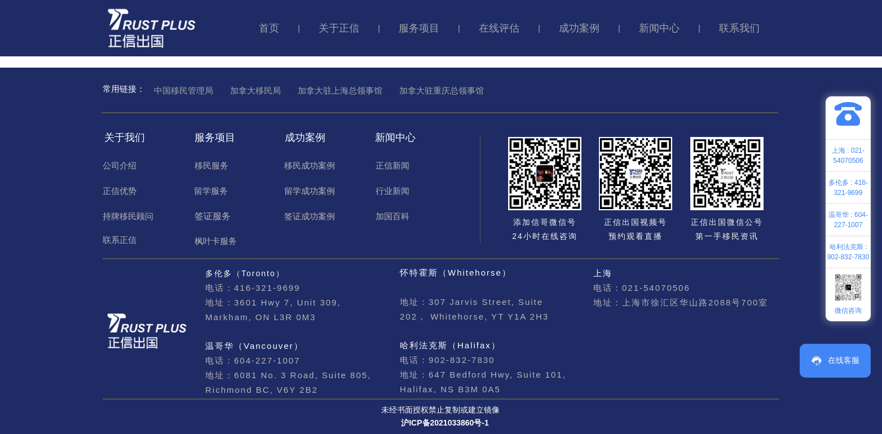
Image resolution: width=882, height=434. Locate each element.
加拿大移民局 (255, 90)
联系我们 (739, 28)
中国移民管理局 (183, 90)
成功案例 (579, 28)
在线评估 (499, 28)
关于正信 (339, 28)
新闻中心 (659, 28)
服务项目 (419, 28)
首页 (269, 28)
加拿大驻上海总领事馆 (340, 90)
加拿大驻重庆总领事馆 (441, 90)
